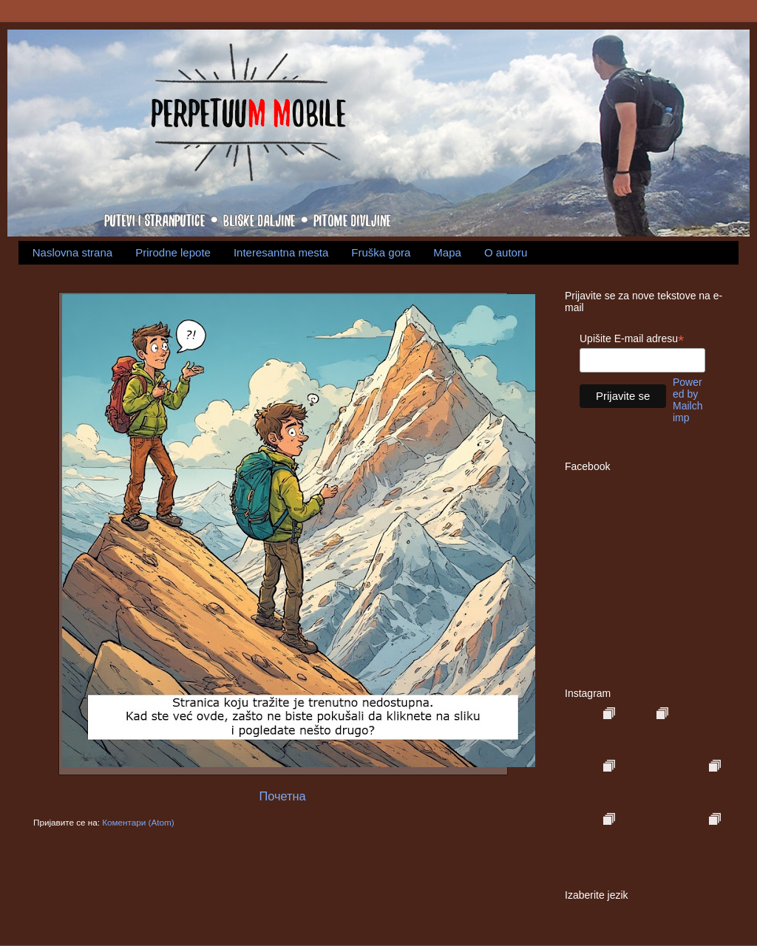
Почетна (282, 796)
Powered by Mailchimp (687, 399)
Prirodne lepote (173, 252)
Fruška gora (380, 252)
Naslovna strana (72, 252)
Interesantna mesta (281, 252)
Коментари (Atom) (138, 822)
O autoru (505, 252)
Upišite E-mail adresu (632, 339)
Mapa (447, 252)
